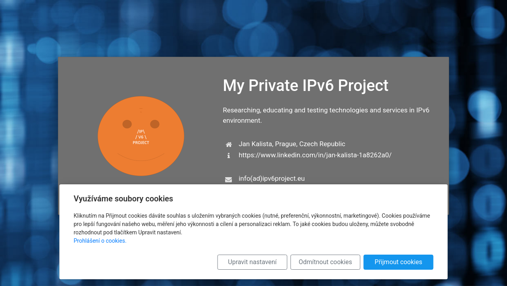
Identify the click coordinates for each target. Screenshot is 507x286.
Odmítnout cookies (325, 262)
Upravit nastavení (252, 262)
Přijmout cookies (398, 262)
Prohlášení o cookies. (100, 241)
